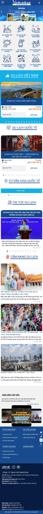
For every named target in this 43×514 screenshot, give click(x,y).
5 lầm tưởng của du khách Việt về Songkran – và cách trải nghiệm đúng (21, 333)
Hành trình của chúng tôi (10, 437)
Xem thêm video (32, 404)
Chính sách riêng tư (29, 437)
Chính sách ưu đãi (8, 451)
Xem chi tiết (7, 115)
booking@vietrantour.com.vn (14, 509)
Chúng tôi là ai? (7, 434)
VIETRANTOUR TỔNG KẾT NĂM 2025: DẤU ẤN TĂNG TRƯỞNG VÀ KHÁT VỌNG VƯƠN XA (21, 214)
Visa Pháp (21, 191)
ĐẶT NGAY (34, 115)
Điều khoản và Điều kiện (30, 434)
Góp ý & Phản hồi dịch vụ (10, 454)
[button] (2, 2)
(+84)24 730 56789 (14, 503)
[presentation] (1, 12)
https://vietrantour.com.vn (15, 507)
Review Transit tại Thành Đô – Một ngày (18, 372)
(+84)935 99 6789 (16, 505)
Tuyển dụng (6, 457)
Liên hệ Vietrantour (8, 440)
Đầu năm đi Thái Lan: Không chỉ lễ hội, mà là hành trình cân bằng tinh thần (19, 293)
